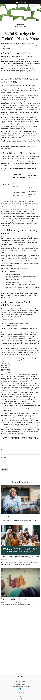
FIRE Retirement (8, 516)
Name (2, 441)
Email (2, 449)
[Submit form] (4, 469)
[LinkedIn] (20, 689)
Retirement (20, 695)
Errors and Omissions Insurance (14, 599)
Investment (20, 696)
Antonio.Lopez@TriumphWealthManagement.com (20, 686)
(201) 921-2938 (22, 679)
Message (3, 457)
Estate (20, 698)
